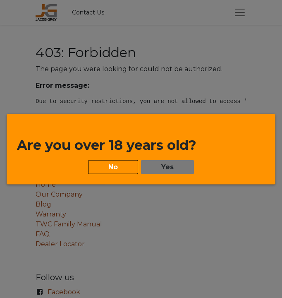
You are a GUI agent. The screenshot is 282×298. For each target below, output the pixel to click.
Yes (167, 166)
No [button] (113, 166)
